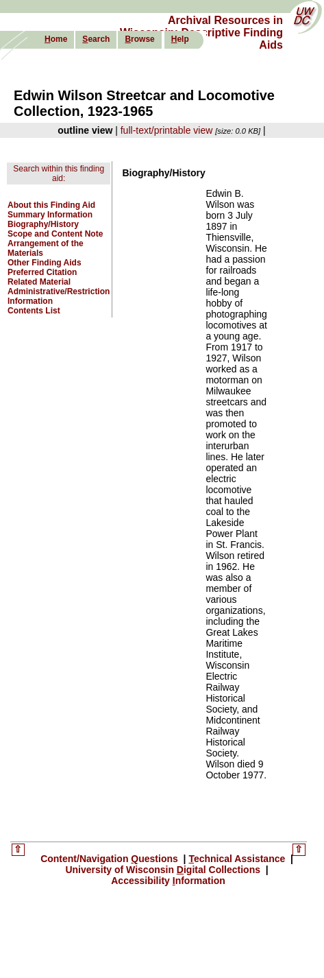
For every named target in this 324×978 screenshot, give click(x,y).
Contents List (34, 310)
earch (96, 39)
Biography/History (43, 224)
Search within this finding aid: (58, 173)
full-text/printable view (167, 130)
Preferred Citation (42, 272)
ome (56, 39)
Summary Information (50, 214)
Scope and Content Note (55, 234)
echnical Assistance (238, 858)
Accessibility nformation (168, 880)
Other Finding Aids (45, 262)
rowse (139, 39)
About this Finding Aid (51, 205)
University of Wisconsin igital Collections (164, 869)
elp (180, 39)
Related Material (39, 282)
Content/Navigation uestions (110, 858)
